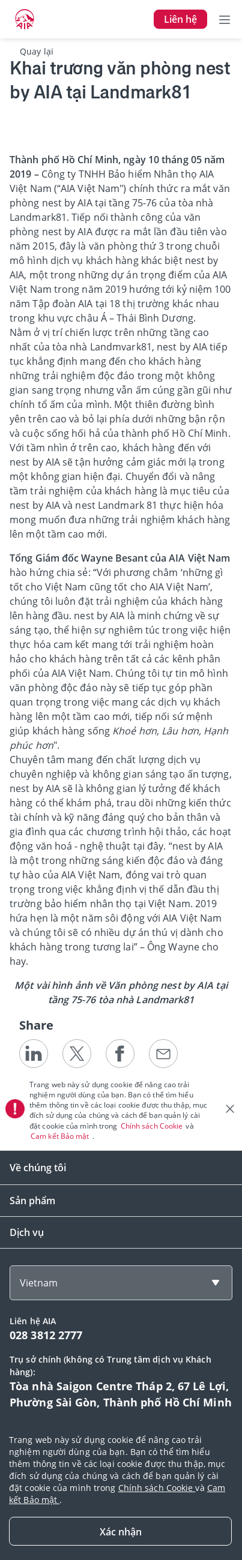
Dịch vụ (27, 1232)
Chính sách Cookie (153, 1126)
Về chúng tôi (38, 1167)
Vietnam (39, 1282)
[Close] (120, 1531)
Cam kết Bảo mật (61, 1136)
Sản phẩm (32, 1200)
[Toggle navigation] (224, 19)
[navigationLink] (25, 19)
